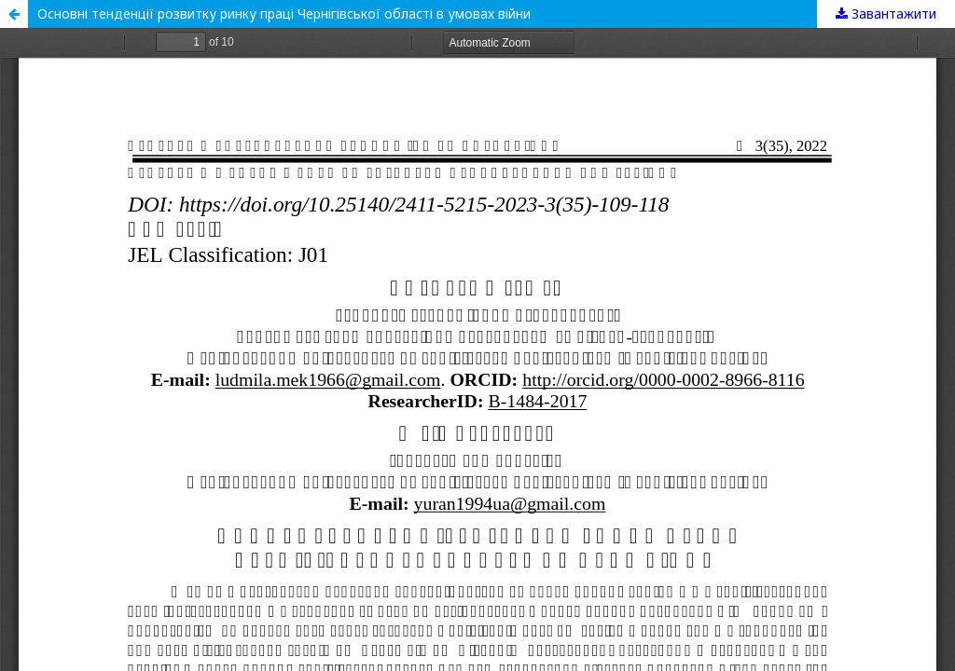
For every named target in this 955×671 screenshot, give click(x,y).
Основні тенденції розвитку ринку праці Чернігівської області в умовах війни (284, 13)
